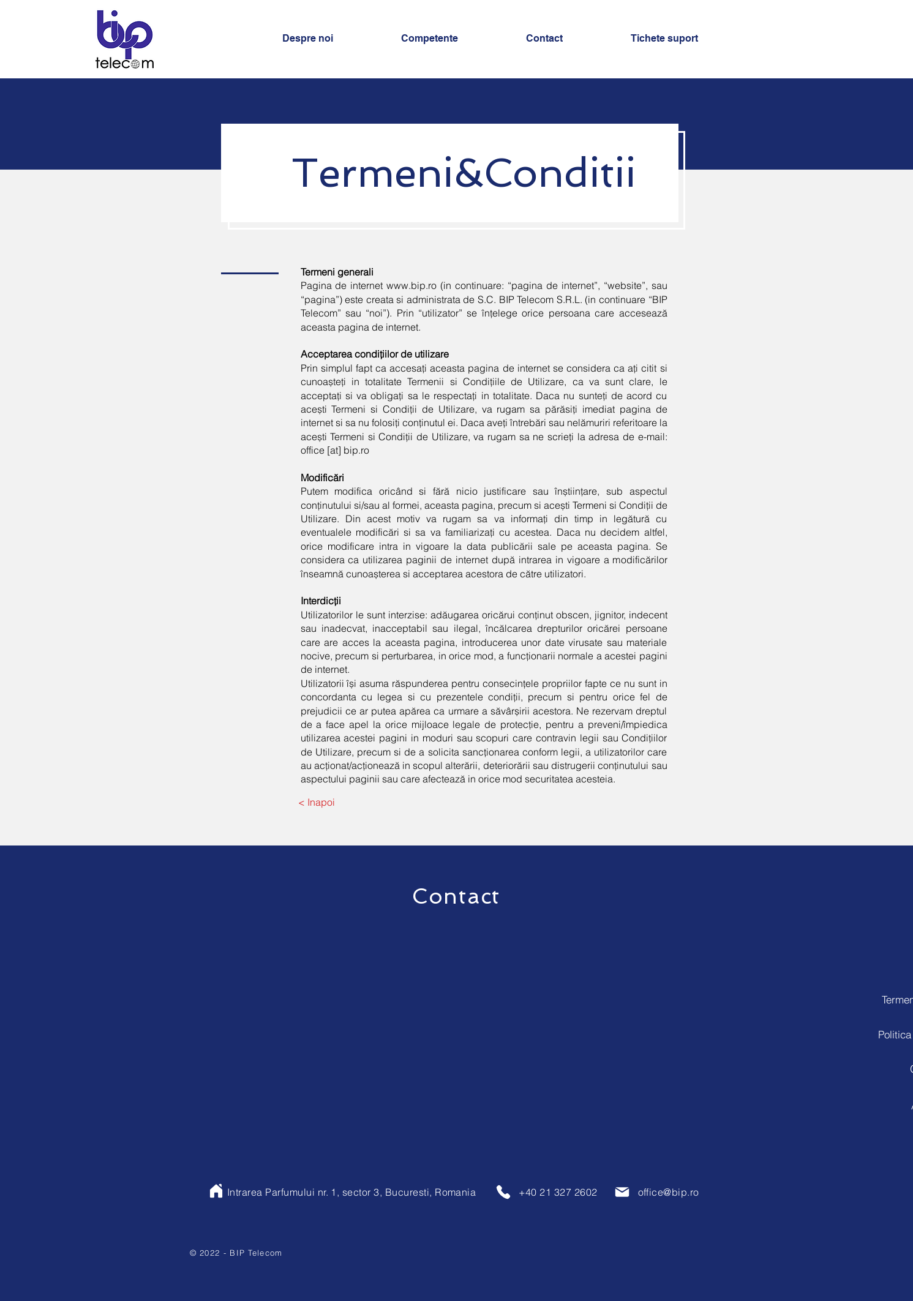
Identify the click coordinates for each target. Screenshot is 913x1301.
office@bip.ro (668, 1192)
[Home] (216, 1191)
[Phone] (503, 1192)
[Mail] (622, 1192)
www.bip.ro (411, 285)
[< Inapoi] (317, 802)
